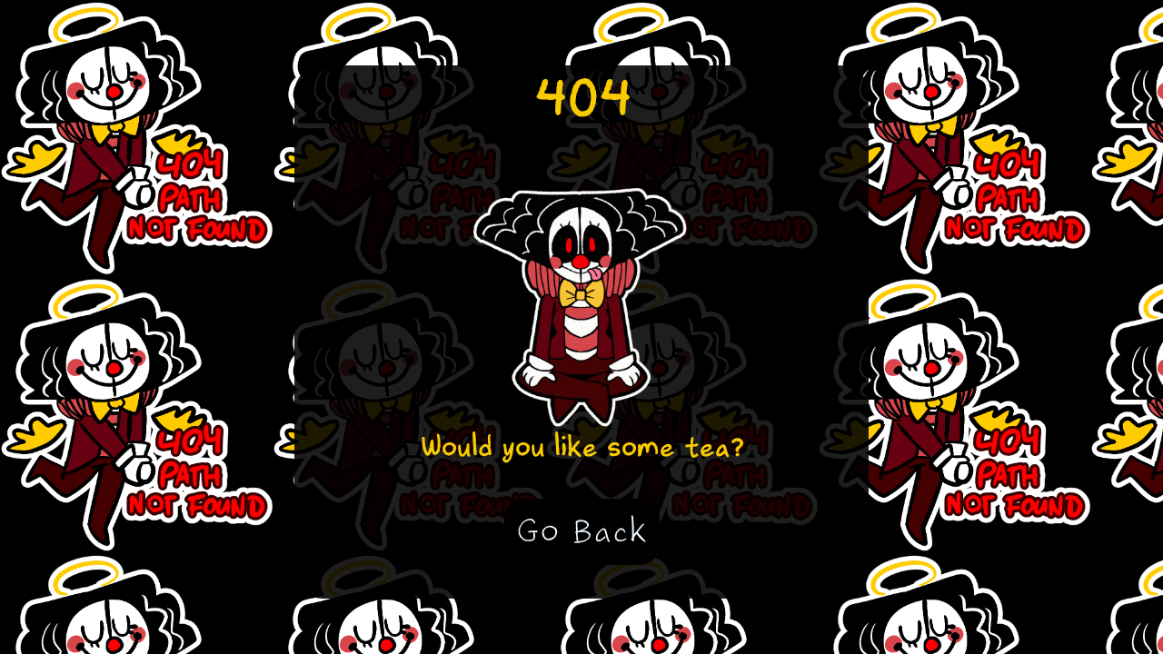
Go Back (582, 531)
